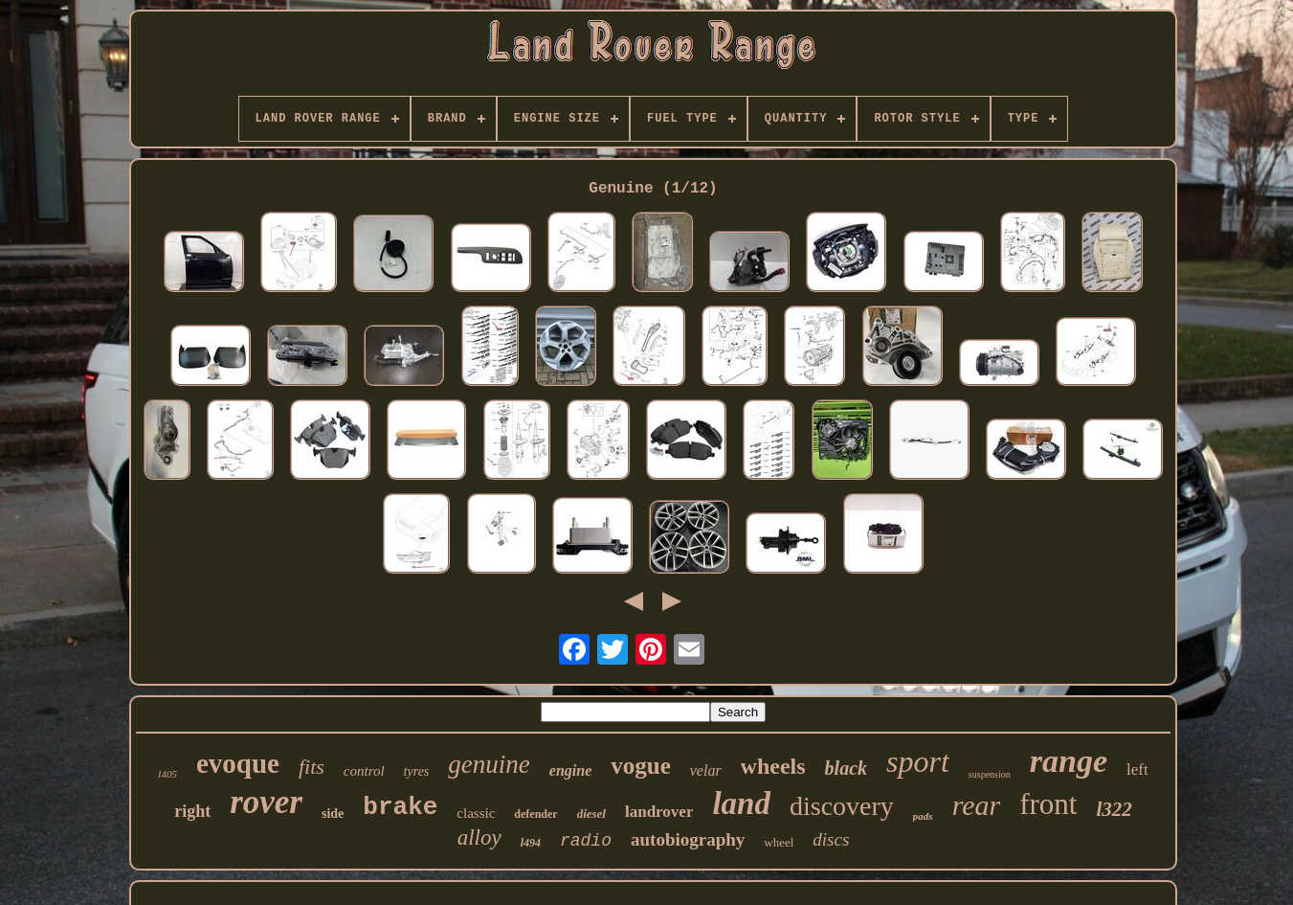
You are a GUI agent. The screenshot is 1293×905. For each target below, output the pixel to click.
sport (917, 761)
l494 (531, 842)
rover (266, 802)
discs (831, 839)
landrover (659, 812)
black (846, 768)
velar (706, 770)
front (1048, 804)
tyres (417, 771)
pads (923, 816)
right (192, 811)
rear (976, 805)
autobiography (688, 839)
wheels (773, 766)
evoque (237, 763)
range (1068, 761)
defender (535, 814)
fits (311, 767)
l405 (167, 774)
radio (586, 840)
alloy (479, 837)
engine (570, 770)
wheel (778, 842)
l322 (1113, 809)
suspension (990, 774)
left (1137, 769)
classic (476, 813)
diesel (591, 813)
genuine (488, 764)
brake (400, 807)
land (741, 803)
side (333, 813)
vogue (641, 766)
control (364, 771)
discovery (842, 806)
